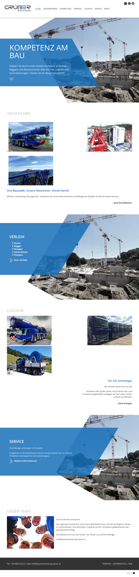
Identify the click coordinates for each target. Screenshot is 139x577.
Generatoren (21, 252)
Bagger (17, 246)
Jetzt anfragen (125, 403)
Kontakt (107, 563)
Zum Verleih (20, 260)
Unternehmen (50, 8)
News (106, 8)
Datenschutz (119, 563)
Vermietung (65, 8)
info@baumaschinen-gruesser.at (46, 563)
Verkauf (78, 8)
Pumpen (18, 254)
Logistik (88, 8)
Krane (17, 243)
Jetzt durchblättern (123, 203)
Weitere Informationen (25, 460)
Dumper (18, 249)
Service (98, 8)
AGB (130, 563)
